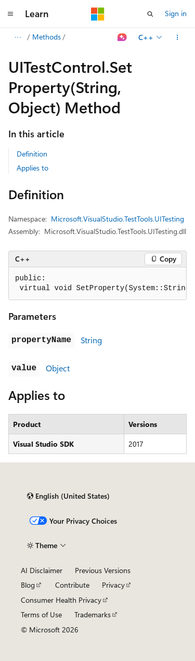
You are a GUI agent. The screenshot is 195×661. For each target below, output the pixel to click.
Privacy (113, 585)
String (91, 339)
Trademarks (92, 614)
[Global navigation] (10, 14)
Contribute (72, 585)
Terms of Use (41, 614)
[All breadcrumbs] (17, 37)
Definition (32, 154)
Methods (46, 37)
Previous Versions (103, 570)
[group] (97, 283)
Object (58, 367)
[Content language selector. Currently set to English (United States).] (68, 496)
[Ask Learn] (122, 37)
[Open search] (150, 14)
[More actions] (177, 37)
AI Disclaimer (41, 570)
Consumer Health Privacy (61, 600)
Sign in (176, 13)
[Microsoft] (98, 14)
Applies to (32, 168)
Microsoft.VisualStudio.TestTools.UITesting (117, 219)
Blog (28, 585)
